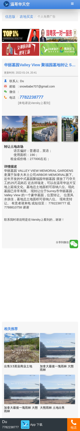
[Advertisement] (40, 285)
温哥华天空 (16, 4)
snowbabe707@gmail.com (37, 86)
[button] (73, 129)
